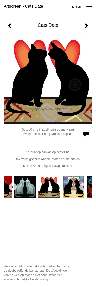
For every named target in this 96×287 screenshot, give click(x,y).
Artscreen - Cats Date (23, 6)
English (76, 6)
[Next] (83, 187)
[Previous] (13, 187)
